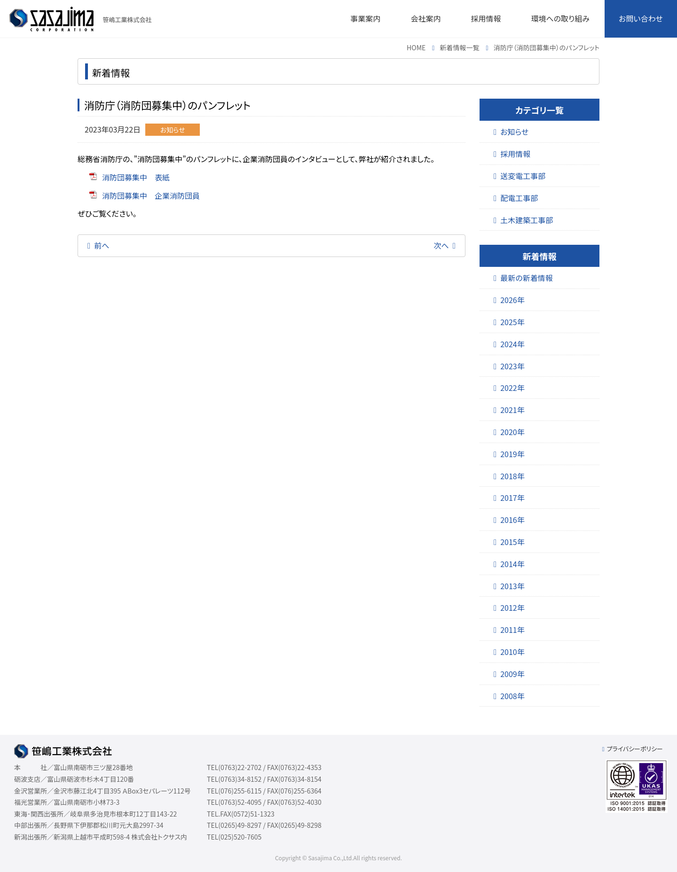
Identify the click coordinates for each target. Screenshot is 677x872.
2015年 (512, 541)
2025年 (512, 321)
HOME (416, 47)
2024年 (512, 344)
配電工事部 (519, 197)
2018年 (512, 476)
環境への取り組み (560, 18)
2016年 (512, 519)
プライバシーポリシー (634, 748)
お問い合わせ (641, 18)
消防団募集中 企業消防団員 (151, 195)
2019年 (512, 453)
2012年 (512, 607)
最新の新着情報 (526, 277)
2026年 (512, 299)
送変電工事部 (522, 175)
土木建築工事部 (526, 220)
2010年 (512, 651)
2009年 (512, 673)
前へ (101, 245)
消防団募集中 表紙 (136, 177)
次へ (441, 245)
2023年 (512, 366)
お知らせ (514, 131)
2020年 (512, 431)
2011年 (512, 629)
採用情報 (515, 153)
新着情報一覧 (460, 47)
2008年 (512, 695)
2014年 (512, 563)
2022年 (512, 387)
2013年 (512, 586)
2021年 (512, 409)
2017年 (512, 497)
